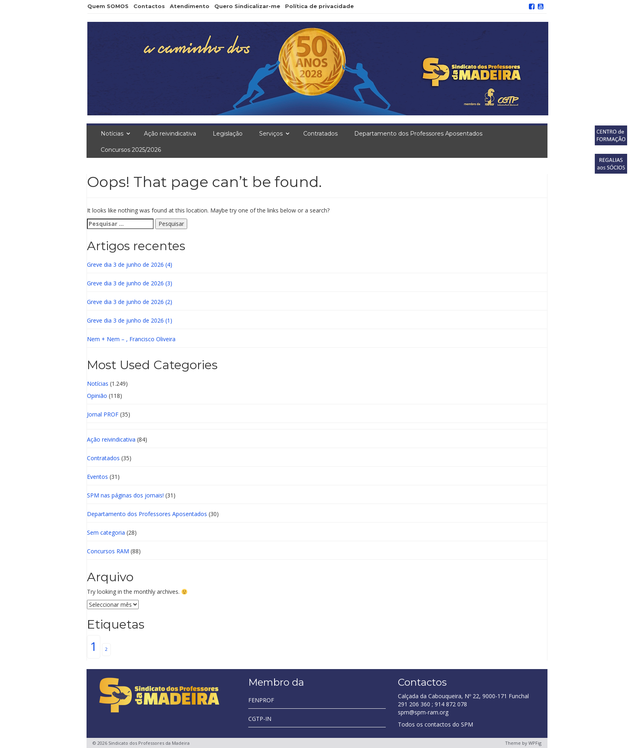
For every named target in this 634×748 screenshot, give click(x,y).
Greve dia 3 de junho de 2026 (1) (129, 320)
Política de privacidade (319, 6)
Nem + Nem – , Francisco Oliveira (131, 339)
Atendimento (189, 6)
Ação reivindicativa (170, 133)
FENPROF (261, 700)
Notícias (112, 133)
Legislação (228, 133)
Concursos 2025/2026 (131, 149)
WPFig (534, 743)
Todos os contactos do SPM (435, 724)
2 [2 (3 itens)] (106, 649)
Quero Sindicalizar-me (247, 6)
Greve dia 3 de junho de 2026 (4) (129, 264)
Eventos (97, 476)
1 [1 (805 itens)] (93, 646)
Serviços (271, 133)
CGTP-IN (259, 718)
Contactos (149, 6)
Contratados (320, 133)
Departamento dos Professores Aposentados (418, 133)
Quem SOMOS (108, 6)
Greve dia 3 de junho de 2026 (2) (129, 302)
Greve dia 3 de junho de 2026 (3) (129, 283)
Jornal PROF (102, 414)
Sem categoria (106, 532)
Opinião (97, 396)
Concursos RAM (108, 551)
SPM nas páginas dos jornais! (125, 495)
